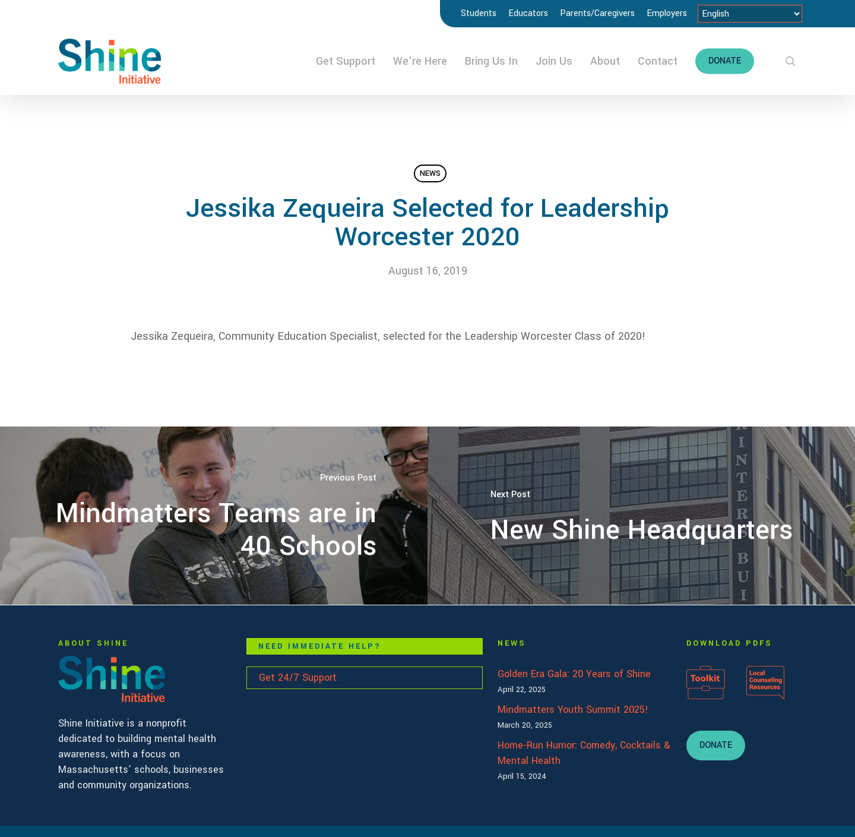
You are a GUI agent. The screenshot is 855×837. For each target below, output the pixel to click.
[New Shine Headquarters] (641, 516)
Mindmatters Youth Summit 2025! (573, 709)
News (430, 173)
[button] (715, 745)
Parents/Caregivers (597, 13)
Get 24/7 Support (298, 677)
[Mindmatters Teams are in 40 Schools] (214, 516)
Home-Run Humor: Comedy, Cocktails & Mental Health (584, 752)
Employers (667, 13)
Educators (528, 13)
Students (478, 13)
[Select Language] (750, 14)
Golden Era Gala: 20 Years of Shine (574, 674)
